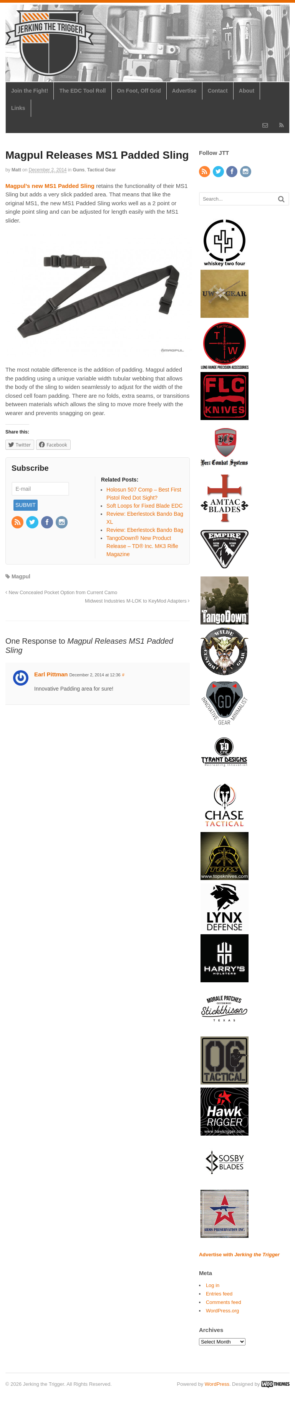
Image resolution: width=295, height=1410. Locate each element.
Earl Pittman (51, 674)
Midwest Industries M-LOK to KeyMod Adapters (137, 601)
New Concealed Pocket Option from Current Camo (61, 592)
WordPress (217, 1384)
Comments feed (223, 1302)
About (246, 91)
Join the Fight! (29, 91)
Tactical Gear (101, 170)
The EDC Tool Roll (82, 91)
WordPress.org (222, 1311)
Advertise (184, 91)
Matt (16, 170)
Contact (218, 91)
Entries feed (219, 1294)
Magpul (21, 576)
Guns (79, 170)
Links (18, 108)
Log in (212, 1285)
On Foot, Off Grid (139, 91)
